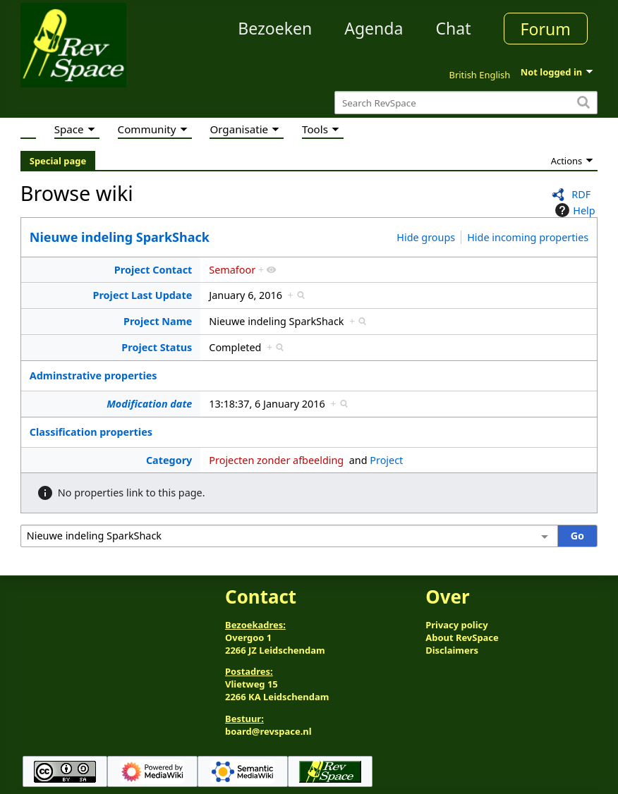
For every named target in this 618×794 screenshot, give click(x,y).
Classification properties (91, 432)
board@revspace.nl (268, 731)
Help (573, 210)
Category (169, 460)
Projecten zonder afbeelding (276, 460)
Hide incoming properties (527, 237)
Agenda (373, 28)
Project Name (157, 321)
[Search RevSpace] (466, 102)
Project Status (156, 347)
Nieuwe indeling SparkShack (120, 236)
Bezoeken (275, 28)
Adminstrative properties (93, 375)
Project (386, 460)
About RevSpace (462, 637)
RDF (580, 194)
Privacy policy (456, 624)
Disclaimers (451, 650)
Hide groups (425, 237)
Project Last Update (143, 295)
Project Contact (153, 269)
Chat (453, 28)
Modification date (149, 403)
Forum (546, 29)
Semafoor (232, 269)
